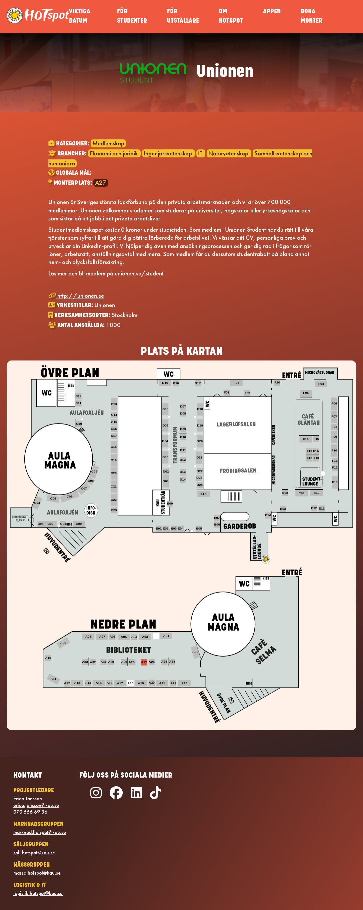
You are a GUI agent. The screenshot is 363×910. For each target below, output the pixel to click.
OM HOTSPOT (231, 16)
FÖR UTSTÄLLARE (183, 16)
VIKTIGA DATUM (79, 16)
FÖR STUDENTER (132, 16)
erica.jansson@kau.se (36, 805)
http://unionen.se (76, 296)
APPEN (272, 12)
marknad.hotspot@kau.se (39, 832)
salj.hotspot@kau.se (34, 852)
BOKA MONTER (311, 16)
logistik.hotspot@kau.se (38, 893)
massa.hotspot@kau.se (37, 873)
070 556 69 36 (30, 812)
